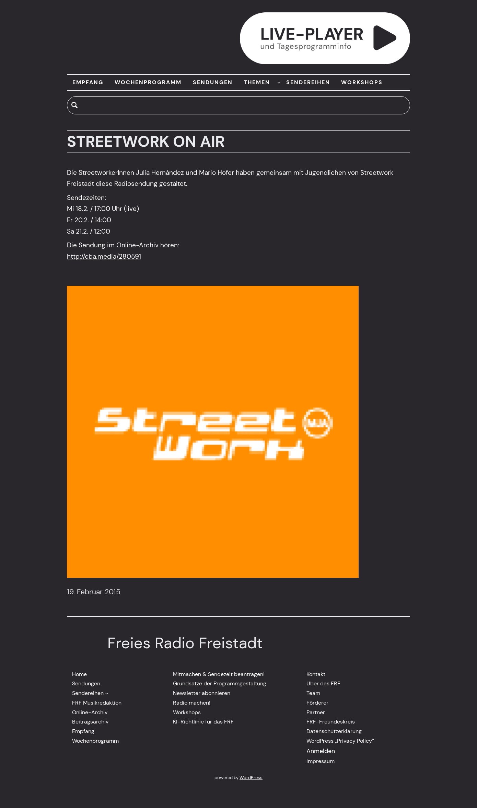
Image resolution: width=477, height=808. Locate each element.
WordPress (251, 778)
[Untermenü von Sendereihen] (106, 693)
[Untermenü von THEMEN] (279, 82)
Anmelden (320, 751)
